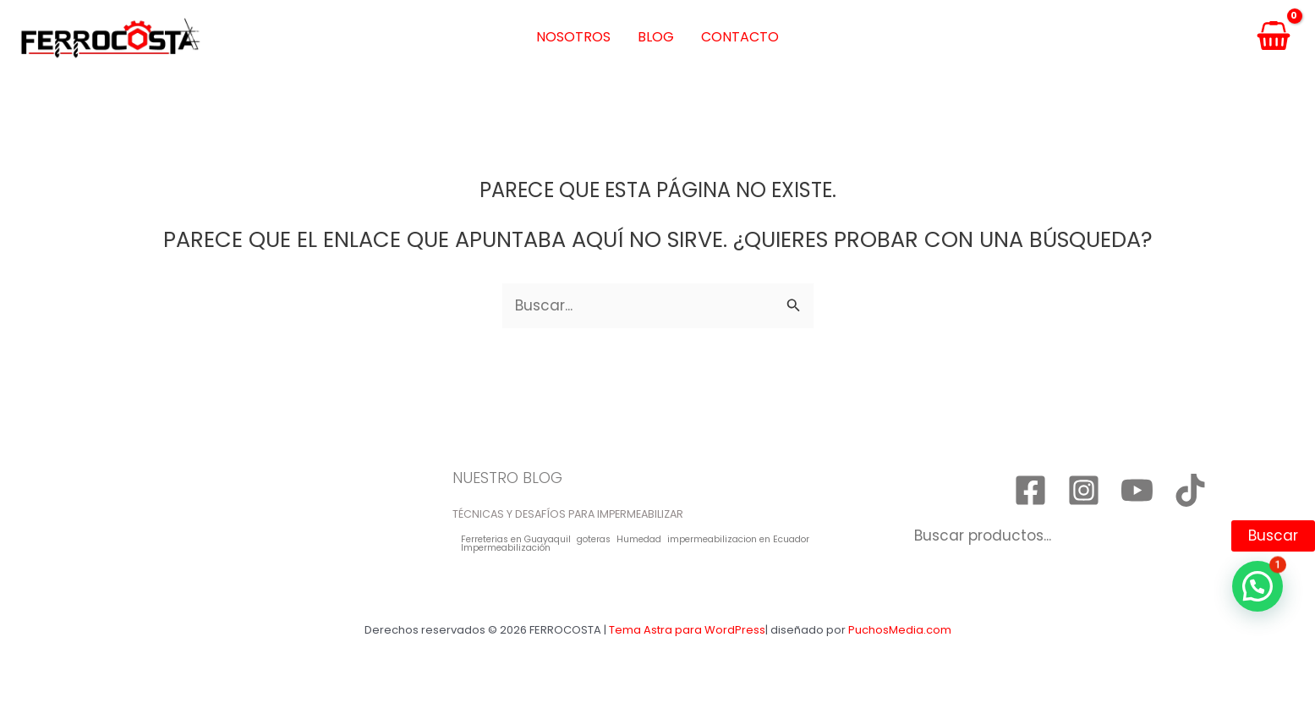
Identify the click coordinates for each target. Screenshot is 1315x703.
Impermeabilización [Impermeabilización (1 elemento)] (506, 548)
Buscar (1273, 535)
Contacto (740, 37)
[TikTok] (1190, 490)
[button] (1257, 586)
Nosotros (573, 37)
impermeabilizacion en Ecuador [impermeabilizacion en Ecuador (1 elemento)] (738, 540)
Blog (656, 37)
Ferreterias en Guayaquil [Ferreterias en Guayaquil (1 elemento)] (516, 540)
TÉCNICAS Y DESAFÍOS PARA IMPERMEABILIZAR (567, 514)
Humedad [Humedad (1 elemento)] (638, 540)
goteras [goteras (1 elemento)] (594, 540)
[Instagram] (1083, 490)
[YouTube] (1137, 490)
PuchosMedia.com (899, 630)
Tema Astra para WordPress (687, 630)
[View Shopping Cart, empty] (1273, 38)
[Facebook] (1030, 490)
